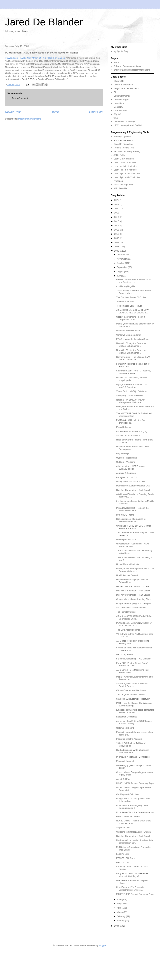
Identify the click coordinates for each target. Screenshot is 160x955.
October (121, 263)
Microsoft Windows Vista (128, 330)
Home (55, 112)
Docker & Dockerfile (123, 84)
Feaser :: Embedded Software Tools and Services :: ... (133, 280)
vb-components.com (126, 539)
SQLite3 (117, 114)
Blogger (102, 945)
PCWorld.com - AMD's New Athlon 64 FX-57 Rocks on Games (35, 58)
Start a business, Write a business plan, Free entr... (132, 751)
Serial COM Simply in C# (128, 435)
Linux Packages (121, 99)
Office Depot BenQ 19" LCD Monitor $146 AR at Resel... (133, 527)
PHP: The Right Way (123, 184)
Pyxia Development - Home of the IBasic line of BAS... (132, 509)
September (122, 267)
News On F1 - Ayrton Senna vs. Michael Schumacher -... (131, 344)
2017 (117, 217)
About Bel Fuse (123, 779)
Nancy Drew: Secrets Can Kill (130, 481)
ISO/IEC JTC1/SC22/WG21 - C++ (132, 586)
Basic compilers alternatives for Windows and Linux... (131, 520)
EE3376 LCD (122, 862)
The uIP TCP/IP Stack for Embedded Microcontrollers (134, 414)
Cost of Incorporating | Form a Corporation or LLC (130, 318)
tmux (116, 118)
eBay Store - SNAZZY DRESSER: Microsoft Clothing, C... (132, 874)
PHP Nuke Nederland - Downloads (133, 757)
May (119, 903)
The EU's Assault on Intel (128, 630)
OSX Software (120, 110)
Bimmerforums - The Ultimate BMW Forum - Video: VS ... (133, 358)
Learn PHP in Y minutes (125, 169)
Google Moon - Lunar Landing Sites (133, 599)
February (121, 916)
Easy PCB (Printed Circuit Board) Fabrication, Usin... (132, 664)
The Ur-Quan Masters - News (130, 694)
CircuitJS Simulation (123, 144)
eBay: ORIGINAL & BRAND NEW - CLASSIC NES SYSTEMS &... (133, 311)
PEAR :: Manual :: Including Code (132, 339)
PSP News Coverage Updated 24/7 (133, 485)
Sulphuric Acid (123, 827)
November (122, 259)
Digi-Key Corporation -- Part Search (133, 490)
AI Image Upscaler (122, 136)
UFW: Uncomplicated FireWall (128, 125)
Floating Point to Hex (124, 147)
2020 (117, 208)
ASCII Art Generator (123, 140)
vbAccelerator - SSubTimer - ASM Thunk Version (132, 545)
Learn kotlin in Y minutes (125, 166)
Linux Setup (119, 103)
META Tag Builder (124, 654)
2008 (117, 238)
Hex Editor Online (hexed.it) (127, 151)
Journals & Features (126, 473)
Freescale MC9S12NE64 (128, 816)
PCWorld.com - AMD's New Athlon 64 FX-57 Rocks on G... (134, 624)
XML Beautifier (121, 188)
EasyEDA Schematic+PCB (126, 88)
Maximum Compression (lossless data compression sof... (134, 841)
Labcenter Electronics (126, 716)
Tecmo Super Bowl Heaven (129, 306)
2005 (117, 251)
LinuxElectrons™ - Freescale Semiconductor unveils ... (130, 888)
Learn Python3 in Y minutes (127, 177)
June (119, 899)
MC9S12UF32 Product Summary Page (135, 894)
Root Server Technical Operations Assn (135, 812)
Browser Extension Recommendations (132, 70)
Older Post (96, 112)
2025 (117, 200)
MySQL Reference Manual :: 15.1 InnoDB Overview (132, 385)
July (119, 275)
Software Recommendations (127, 66)
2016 (117, 221)
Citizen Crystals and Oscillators (131, 690)
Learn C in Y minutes (124, 158)
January (121, 920)
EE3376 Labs (122, 854)
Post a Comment (20, 98)
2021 (117, 204)
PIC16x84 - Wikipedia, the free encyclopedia (131, 421)
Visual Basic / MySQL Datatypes (131, 391)
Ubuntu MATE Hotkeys (124, 121)
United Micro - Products (127, 564)
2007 (117, 242)
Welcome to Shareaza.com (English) (133, 832)
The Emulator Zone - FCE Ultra (131, 297)
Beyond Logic (122, 453)
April (119, 908)
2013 (117, 230)
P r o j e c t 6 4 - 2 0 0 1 (127, 477)
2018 (117, 212)
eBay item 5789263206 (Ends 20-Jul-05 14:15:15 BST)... (134, 617)
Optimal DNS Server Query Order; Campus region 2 (132, 806)
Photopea (118, 181)
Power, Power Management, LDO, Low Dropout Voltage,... (135, 569)
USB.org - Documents (126, 458)
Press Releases (123, 427)
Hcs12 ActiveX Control (127, 575)
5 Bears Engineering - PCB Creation (133, 658)
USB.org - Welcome (125, 462)
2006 (117, 246)
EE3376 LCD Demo (125, 858)
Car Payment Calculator (127, 794)
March (120, 912)
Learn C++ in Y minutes (125, 162)
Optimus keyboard (125, 728)
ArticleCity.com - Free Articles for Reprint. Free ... (132, 685)
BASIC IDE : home (125, 515)
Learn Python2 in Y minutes (127, 173)
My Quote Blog (121, 51)
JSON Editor (120, 155)
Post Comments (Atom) (29, 119)
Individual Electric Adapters (129, 739)
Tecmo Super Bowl (125, 301)
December (122, 254)
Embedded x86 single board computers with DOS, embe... (135, 711)
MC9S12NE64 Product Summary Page (135, 783)
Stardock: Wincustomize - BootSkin (133, 699)
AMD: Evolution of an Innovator (131, 607)
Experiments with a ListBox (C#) (131, 431)
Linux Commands (122, 96)
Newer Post (13, 112)
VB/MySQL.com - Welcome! (129, 395)
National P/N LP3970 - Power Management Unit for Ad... (130, 401)
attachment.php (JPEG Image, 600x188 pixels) (130, 467)
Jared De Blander (44, 22)
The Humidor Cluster (126, 612)
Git (115, 92)
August (120, 271)
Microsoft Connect (125, 761)
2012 (117, 234)
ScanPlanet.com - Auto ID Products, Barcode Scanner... (133, 372)
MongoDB (118, 107)
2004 (117, 926)
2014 (117, 225)
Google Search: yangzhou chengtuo (133, 603)
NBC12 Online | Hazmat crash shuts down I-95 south (133, 822)
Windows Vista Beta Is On (128, 335)
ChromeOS (119, 81)
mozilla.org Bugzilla (125, 286)
